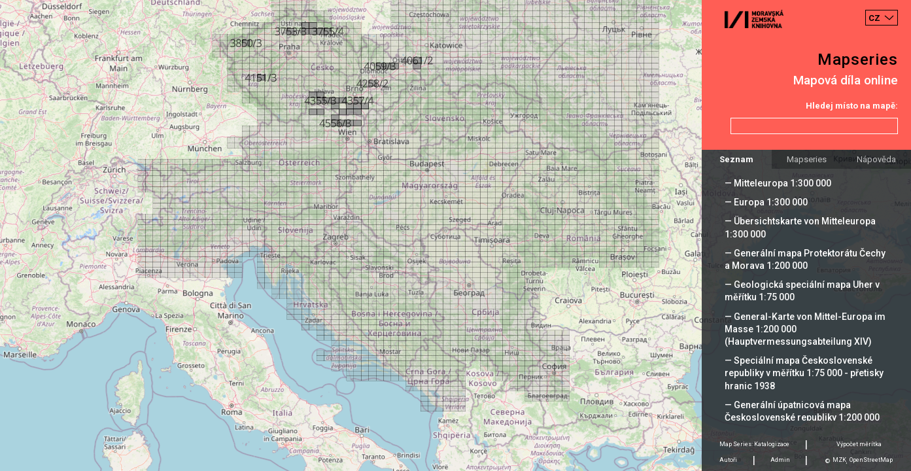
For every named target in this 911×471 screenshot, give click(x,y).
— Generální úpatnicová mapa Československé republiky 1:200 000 (802, 411)
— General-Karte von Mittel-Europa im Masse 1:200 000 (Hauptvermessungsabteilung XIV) (805, 329)
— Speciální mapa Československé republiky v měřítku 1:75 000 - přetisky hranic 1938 (804, 373)
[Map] (455, 235)
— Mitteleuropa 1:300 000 (778, 183)
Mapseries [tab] (807, 159)
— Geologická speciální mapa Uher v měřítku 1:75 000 (802, 290)
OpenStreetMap (871, 460)
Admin (780, 460)
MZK (839, 460)
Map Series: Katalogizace (754, 444)
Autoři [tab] (728, 460)
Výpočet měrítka (859, 444)
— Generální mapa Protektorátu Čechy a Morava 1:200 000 (805, 259)
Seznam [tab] (736, 159)
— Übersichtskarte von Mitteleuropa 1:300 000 (800, 227)
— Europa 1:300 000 (766, 202)
